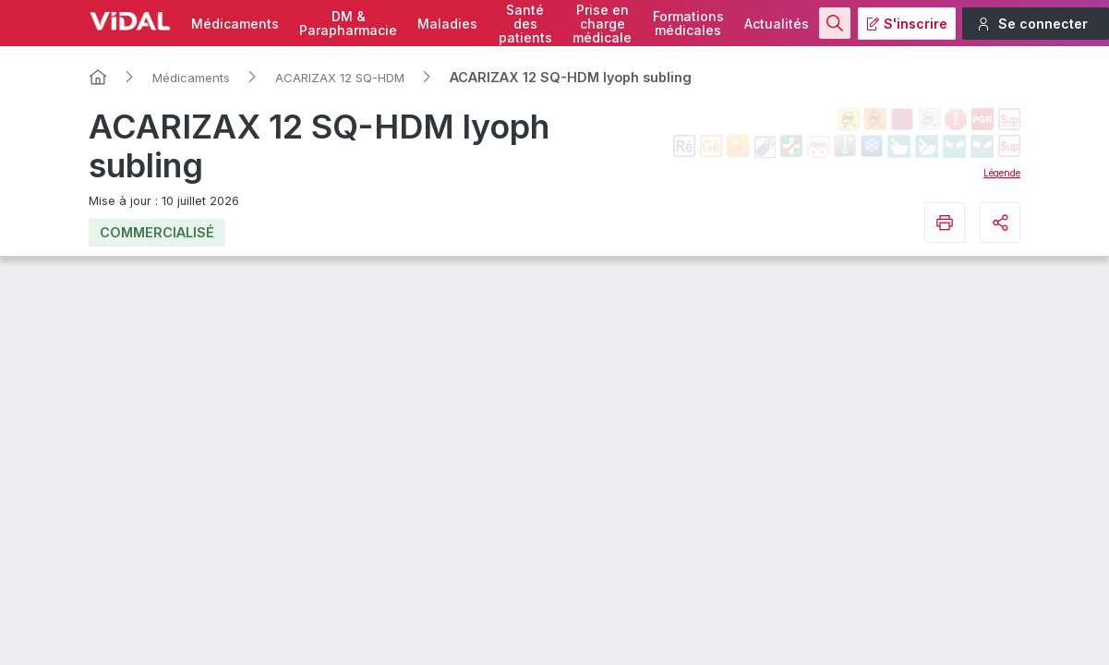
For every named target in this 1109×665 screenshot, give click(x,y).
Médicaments (235, 23)
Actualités (776, 23)
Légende (1001, 172)
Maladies (447, 23)
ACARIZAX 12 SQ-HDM (339, 77)
